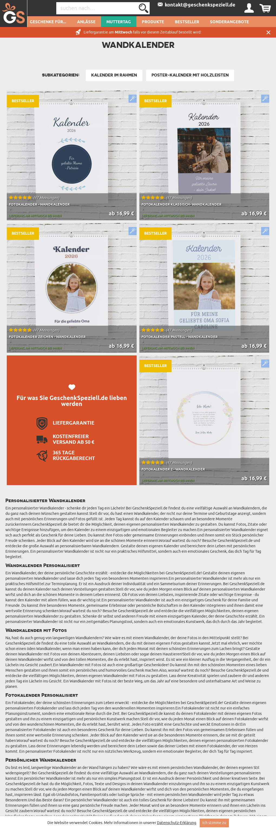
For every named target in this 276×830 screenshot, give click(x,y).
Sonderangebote (229, 22)
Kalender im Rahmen (114, 75)
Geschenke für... (48, 22)
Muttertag (118, 22)
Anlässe (86, 22)
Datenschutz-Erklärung (176, 823)
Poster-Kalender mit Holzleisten (190, 75)
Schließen (268, 32)
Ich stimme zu (214, 823)
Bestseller (187, 22)
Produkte (153, 22)
